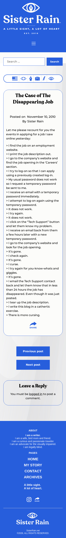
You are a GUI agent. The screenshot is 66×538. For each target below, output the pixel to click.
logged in (35, 394)
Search (54, 61)
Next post (33, 364)
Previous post (33, 351)
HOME (33, 459)
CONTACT (32, 471)
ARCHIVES (33, 477)
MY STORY (33, 465)
